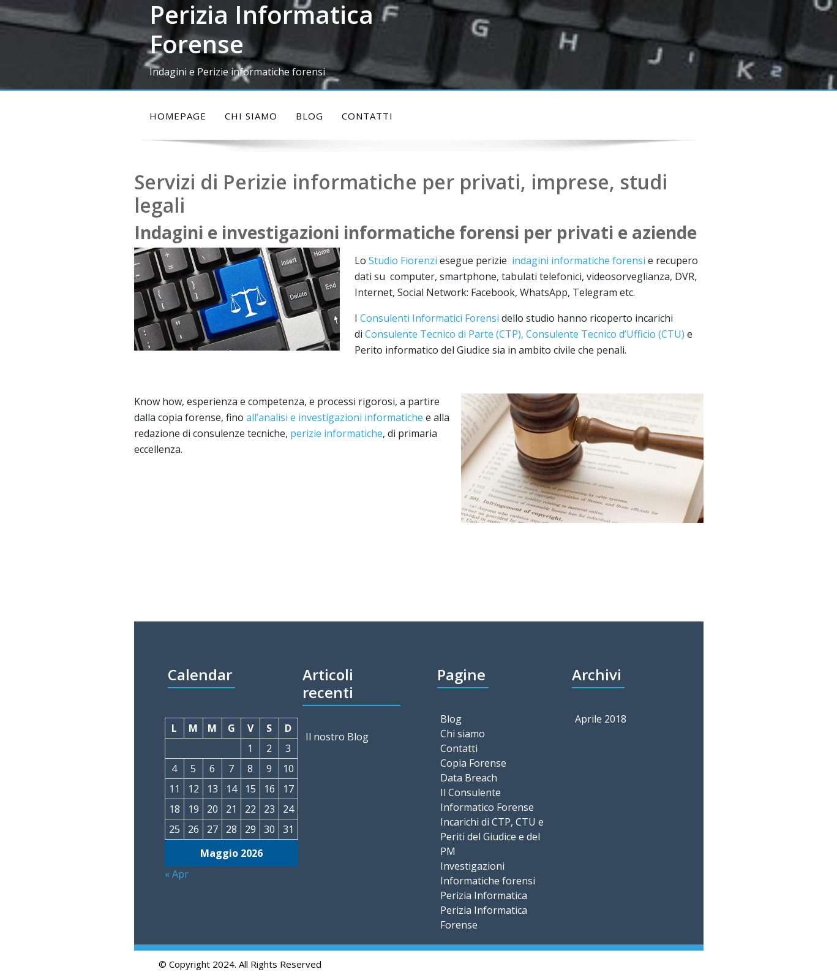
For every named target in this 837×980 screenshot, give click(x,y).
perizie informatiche (336, 433)
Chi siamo (251, 116)
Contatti (367, 116)
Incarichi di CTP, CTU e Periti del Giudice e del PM (492, 836)
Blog (309, 116)
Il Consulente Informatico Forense (487, 800)
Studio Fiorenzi (403, 260)
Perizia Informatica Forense (483, 917)
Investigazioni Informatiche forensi (487, 873)
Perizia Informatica (483, 895)
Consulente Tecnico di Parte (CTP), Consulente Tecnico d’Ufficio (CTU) (526, 334)
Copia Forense (473, 763)
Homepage (177, 116)
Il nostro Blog (337, 736)
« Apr (177, 874)
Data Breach (468, 777)
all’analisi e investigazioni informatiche (334, 417)
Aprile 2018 (600, 719)
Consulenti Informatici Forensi (429, 318)
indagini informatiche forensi (578, 260)
